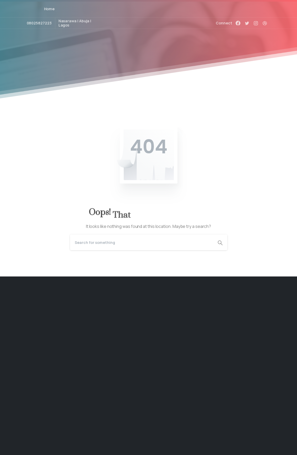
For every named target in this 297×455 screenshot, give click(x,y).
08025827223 (39, 22)
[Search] (141, 242)
